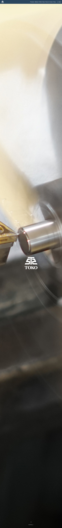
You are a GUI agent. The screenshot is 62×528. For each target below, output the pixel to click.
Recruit (47, 1)
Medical (36, 1)
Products (32, 1)
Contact (51, 1)
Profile (40, 1)
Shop (54, 1)
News (43, 1)
